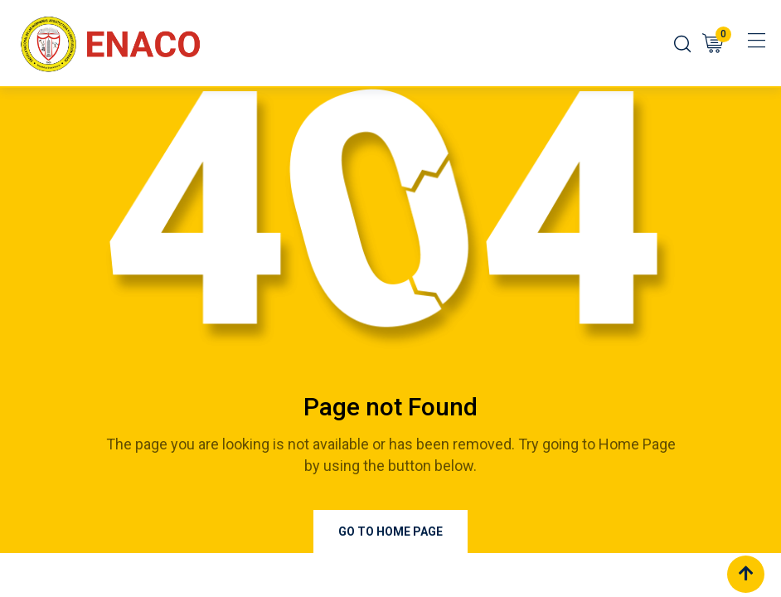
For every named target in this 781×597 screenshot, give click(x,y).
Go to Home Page (390, 531)
